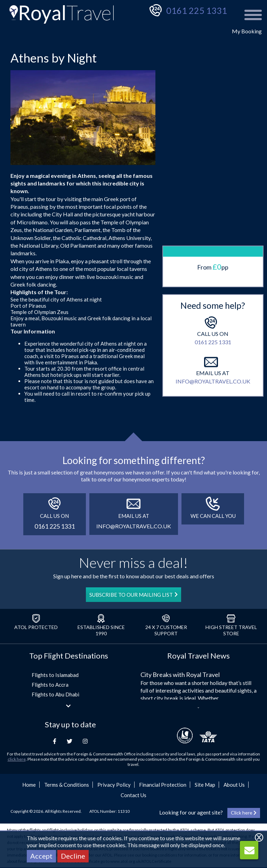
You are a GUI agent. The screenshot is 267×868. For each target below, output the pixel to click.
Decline (73, 856)
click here (17, 759)
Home (29, 785)
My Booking (247, 31)
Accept (41, 856)
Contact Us (133, 795)
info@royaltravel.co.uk (213, 351)
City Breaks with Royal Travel (180, 674)
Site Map (205, 785)
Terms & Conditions (66, 785)
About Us (234, 785)
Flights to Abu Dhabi (55, 694)
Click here (244, 813)
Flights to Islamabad (55, 675)
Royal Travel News (198, 655)
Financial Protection (162, 785)
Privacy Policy (114, 785)
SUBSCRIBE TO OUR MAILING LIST (133, 595)
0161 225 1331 (196, 10)
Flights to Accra (50, 684)
